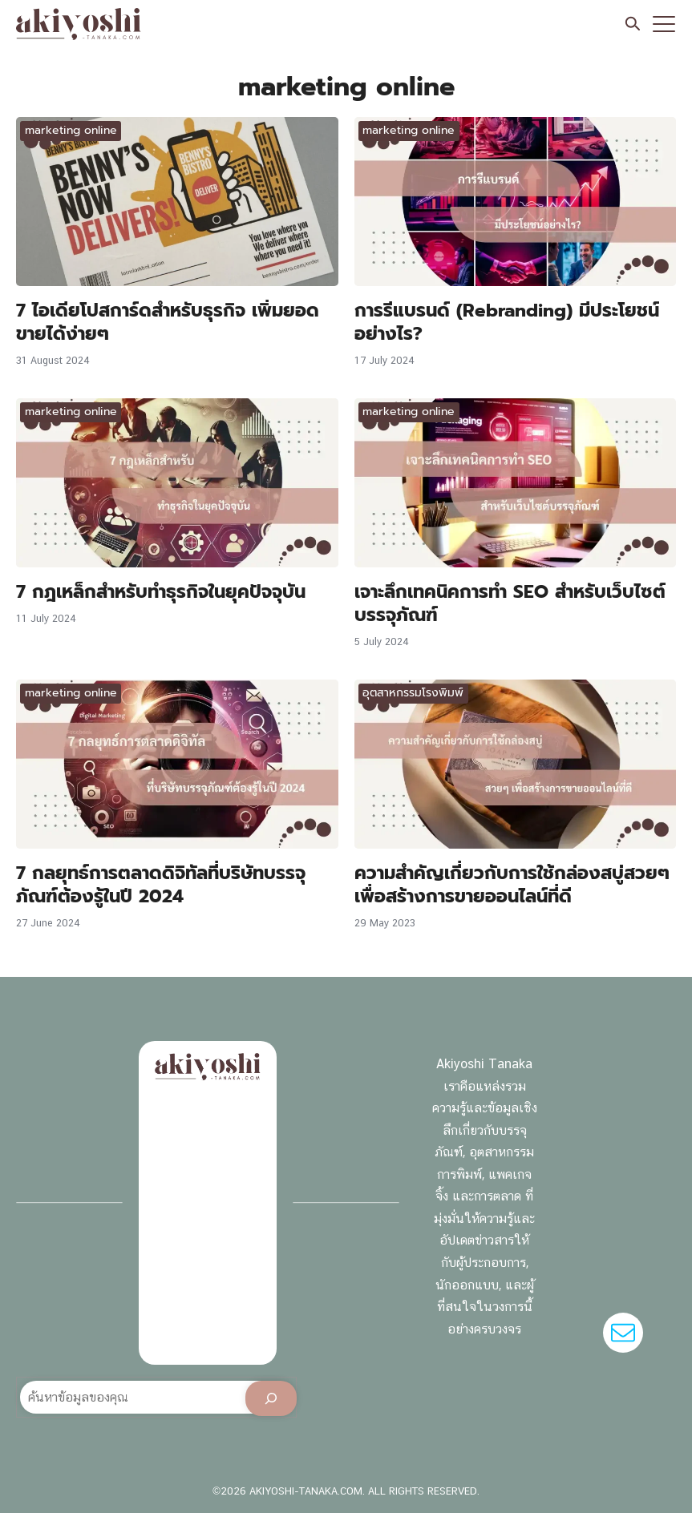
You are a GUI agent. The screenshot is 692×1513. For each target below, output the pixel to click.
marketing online (71, 130)
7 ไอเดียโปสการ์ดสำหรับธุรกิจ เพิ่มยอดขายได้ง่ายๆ (167, 322)
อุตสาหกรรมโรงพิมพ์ (412, 692)
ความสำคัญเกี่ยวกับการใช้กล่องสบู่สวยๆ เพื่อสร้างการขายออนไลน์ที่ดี (512, 884)
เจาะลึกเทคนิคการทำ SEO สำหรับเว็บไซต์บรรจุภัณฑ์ (510, 603)
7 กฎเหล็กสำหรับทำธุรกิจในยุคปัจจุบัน (161, 591)
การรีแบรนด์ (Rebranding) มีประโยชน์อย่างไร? (506, 322)
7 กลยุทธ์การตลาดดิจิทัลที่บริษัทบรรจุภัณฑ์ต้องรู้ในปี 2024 (161, 884)
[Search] (271, 1398)
